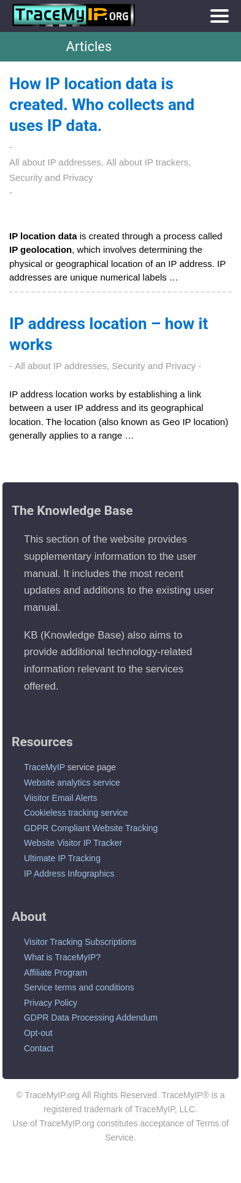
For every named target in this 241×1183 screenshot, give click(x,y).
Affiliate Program (55, 973)
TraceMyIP (44, 767)
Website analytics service (72, 782)
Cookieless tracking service (76, 813)
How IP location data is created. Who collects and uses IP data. (101, 104)
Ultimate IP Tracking (62, 858)
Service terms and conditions (79, 987)
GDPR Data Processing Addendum (91, 1017)
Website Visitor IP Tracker (73, 843)
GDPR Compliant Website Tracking (91, 828)
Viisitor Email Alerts (61, 798)
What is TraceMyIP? (62, 957)
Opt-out (38, 1033)
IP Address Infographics (69, 873)
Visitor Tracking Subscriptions (80, 942)
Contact (38, 1048)
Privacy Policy (50, 1003)
